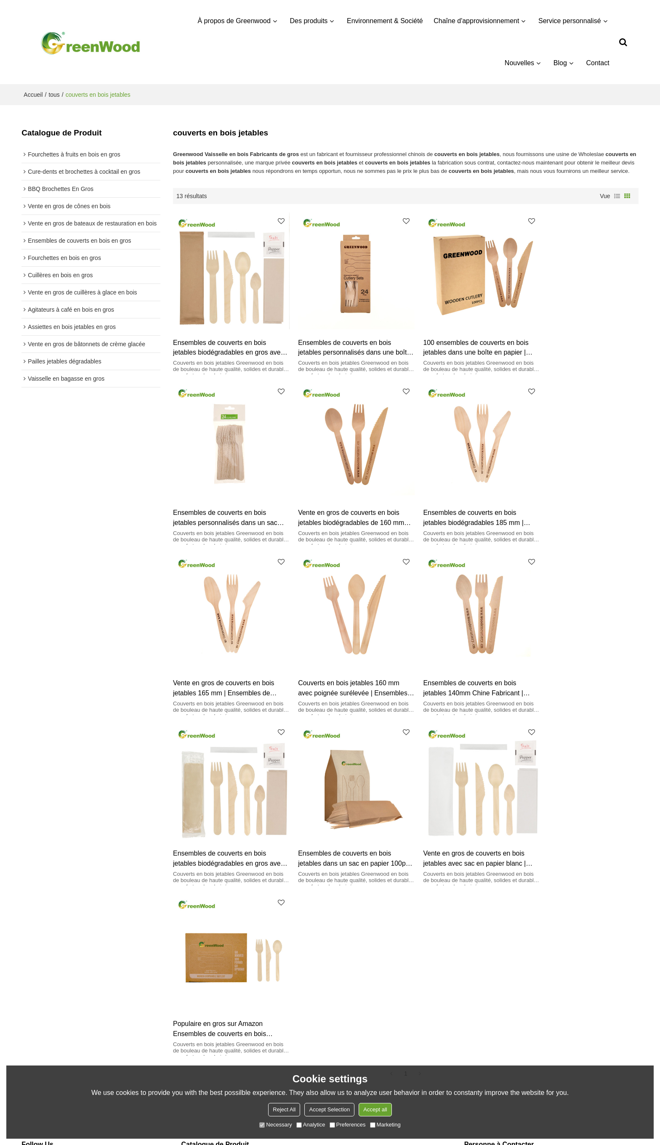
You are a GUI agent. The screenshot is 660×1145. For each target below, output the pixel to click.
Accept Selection (329, 1109)
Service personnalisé (570, 20)
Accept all (375, 1109)
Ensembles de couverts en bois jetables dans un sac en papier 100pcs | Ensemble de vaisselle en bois (461, 669)
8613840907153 (503, 1004)
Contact (597, 62)
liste (617, 196)
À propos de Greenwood (234, 20)
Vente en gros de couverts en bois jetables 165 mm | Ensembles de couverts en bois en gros (460, 505)
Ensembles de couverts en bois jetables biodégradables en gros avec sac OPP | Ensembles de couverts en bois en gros (338, 669)
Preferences (348, 1124)
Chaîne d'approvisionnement (476, 20)
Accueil (33, 94)
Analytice (310, 1124)
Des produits (309, 20)
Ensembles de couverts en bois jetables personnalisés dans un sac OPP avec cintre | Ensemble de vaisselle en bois (580, 341)
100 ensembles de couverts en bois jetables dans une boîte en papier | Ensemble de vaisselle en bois (463, 341)
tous (53, 94)
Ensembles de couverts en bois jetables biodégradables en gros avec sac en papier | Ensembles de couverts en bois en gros (225, 341)
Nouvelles (519, 62)
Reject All (284, 1109)
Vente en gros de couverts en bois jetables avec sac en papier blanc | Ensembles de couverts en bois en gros (579, 669)
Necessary (275, 1124)
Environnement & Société (385, 20)
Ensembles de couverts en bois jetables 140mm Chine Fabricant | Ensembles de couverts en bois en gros (224, 669)
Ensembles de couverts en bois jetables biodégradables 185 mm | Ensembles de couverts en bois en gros (342, 505)
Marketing (385, 1124)
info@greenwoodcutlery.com (519, 992)
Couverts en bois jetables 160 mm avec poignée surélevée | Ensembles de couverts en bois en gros (583, 505)
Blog (560, 62)
